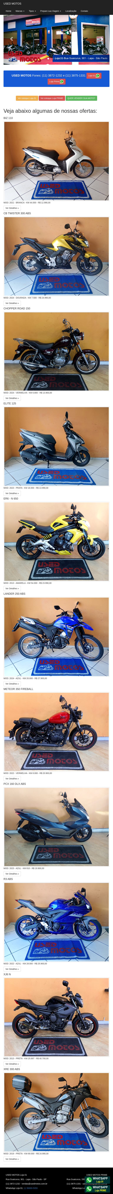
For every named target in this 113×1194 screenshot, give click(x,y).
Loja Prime (56, 82)
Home (8, 11)
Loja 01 (93, 76)
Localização (70, 11)
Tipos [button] (32, 11)
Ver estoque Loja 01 (27, 98)
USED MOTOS (12, 3)
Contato (84, 11)
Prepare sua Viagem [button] (50, 11)
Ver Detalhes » (12, 208)
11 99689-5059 (31, 1188)
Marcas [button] (20, 11)
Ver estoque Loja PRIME (52, 98)
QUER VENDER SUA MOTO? (81, 98)
